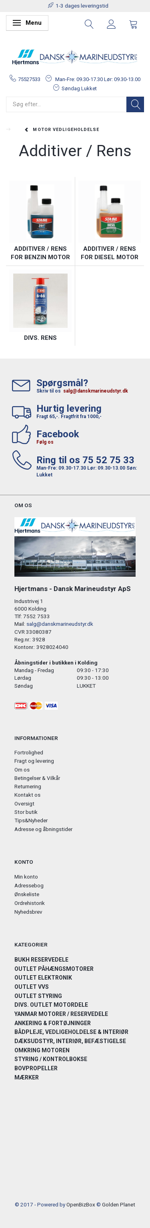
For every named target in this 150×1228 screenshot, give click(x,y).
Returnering (27, 786)
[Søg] (135, 104)
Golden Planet (118, 1204)
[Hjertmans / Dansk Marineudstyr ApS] (75, 57)
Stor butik (26, 812)
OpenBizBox (80, 1204)
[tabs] (89, 23)
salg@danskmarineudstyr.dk (95, 391)
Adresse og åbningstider (43, 829)
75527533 (29, 79)
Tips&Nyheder (31, 820)
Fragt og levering (34, 761)
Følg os (45, 442)
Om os (22, 769)
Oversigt (24, 803)
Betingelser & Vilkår (37, 778)
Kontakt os (27, 795)
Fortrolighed (28, 752)
